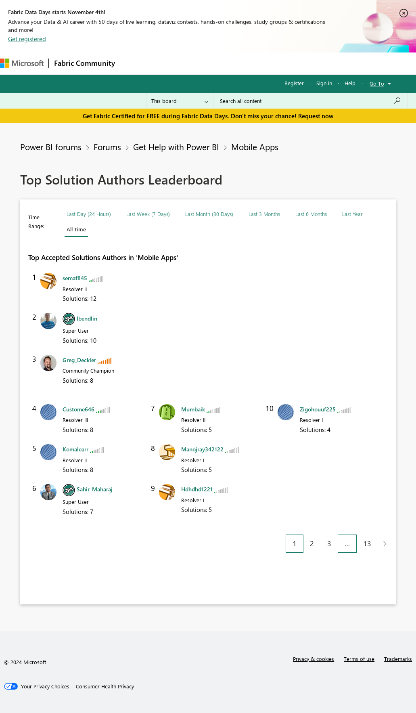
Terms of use (359, 658)
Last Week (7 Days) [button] (148, 213)
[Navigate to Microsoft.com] (22, 63)
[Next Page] (383, 544)
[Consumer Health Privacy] (105, 686)
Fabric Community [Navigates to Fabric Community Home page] (84, 63)
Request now (315, 116)
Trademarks (398, 658)
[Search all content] (310, 101)
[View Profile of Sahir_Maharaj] (95, 489)
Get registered (27, 39)
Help (350, 83)
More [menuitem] (301, 63)
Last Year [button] (352, 213)
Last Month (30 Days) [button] (209, 213)
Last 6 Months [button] (311, 213)
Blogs (274, 63)
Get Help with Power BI (176, 146)
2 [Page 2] (312, 543)
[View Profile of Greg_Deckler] (79, 360)
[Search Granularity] (179, 101)
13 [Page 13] (367, 543)
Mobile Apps (254, 146)
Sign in (324, 83)
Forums (133, 63)
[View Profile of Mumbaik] (193, 409)
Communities (238, 63)
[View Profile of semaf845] (75, 278)
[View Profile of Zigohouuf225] (318, 409)
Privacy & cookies (313, 658)
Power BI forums (51, 146)
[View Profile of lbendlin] (87, 318)
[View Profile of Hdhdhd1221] (197, 489)
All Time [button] (76, 229)
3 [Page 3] (329, 543)
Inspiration (169, 63)
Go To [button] (377, 83)
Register (294, 83)
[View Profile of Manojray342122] (202, 449)
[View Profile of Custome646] (78, 409)
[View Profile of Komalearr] (75, 449)
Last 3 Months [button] (264, 213)
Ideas (202, 63)
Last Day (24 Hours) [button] (89, 213)
